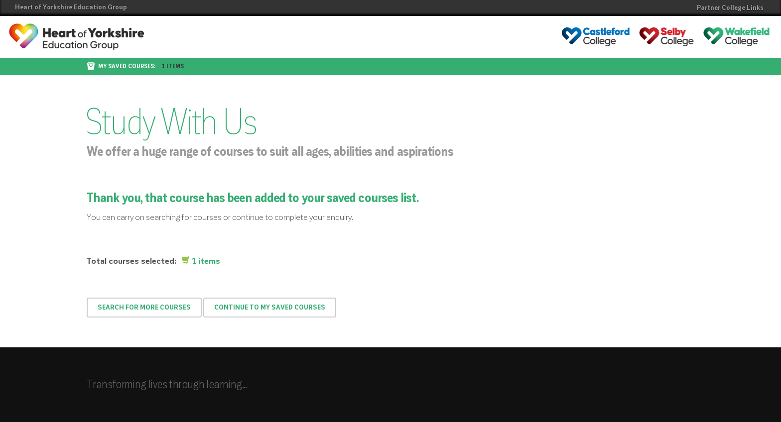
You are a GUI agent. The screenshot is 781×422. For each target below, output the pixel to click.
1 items (173, 67)
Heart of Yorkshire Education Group (71, 7)
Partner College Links (730, 7)
